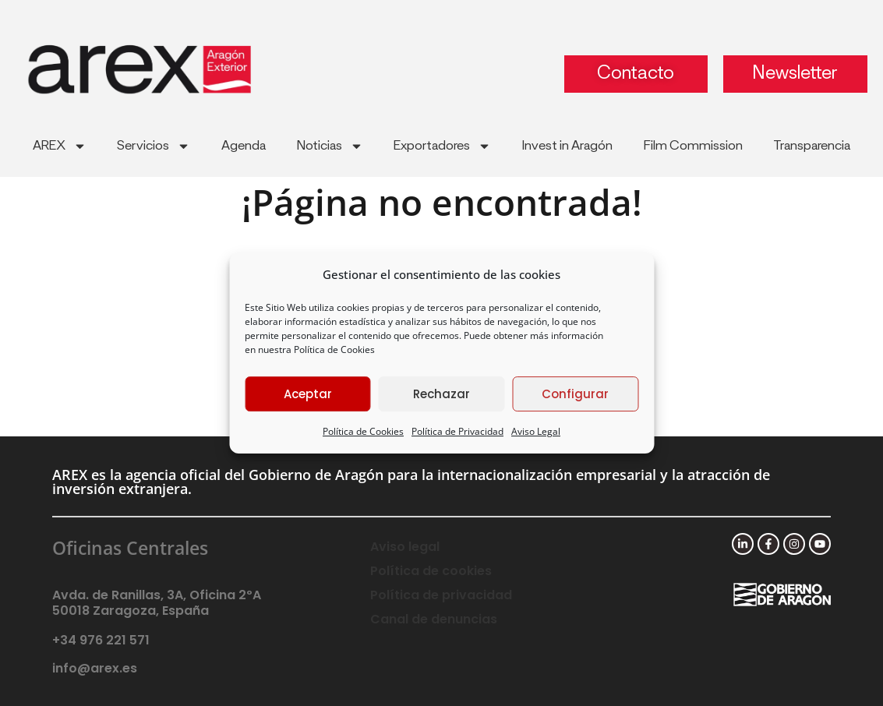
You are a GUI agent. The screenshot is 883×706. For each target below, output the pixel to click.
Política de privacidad (441, 595)
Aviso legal (405, 547)
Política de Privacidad (457, 431)
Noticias (330, 146)
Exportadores (442, 146)
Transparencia (811, 145)
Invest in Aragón (567, 145)
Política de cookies (431, 571)
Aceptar (308, 394)
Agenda (243, 145)
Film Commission (693, 145)
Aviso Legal (535, 431)
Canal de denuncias (433, 619)
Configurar (575, 394)
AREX (60, 146)
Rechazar (441, 394)
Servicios (153, 146)
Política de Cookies (334, 349)
